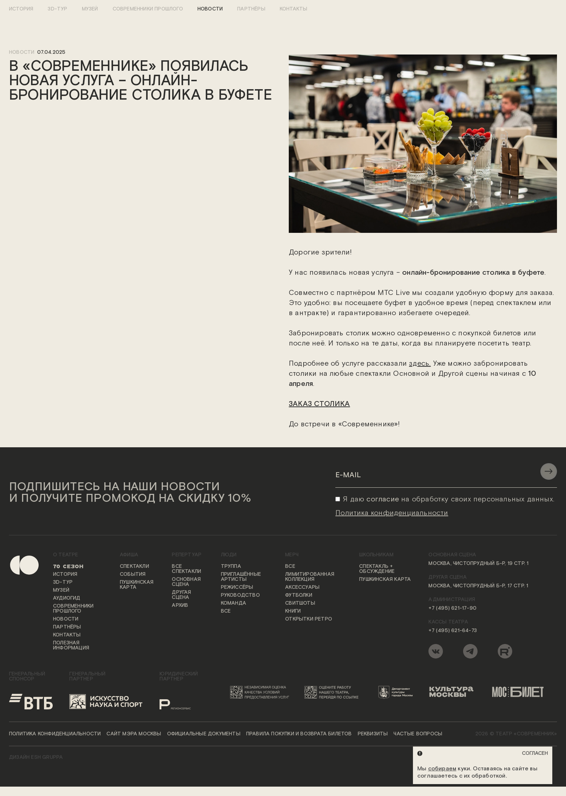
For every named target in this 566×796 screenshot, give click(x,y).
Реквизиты (373, 734)
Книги (293, 611)
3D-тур (57, 9)
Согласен (535, 753)
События (132, 574)
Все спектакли (186, 569)
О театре (65, 555)
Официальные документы (203, 734)
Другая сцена (181, 595)
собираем (442, 769)
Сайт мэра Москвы (133, 734)
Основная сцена (186, 582)
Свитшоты (300, 603)
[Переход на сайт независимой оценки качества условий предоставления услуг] (261, 692)
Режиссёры (237, 587)
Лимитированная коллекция (309, 577)
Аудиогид (66, 598)
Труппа (231, 566)
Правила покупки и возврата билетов (299, 734)
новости (21, 52)
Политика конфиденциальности (55, 734)
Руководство (240, 595)
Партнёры (251, 9)
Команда (233, 603)
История (21, 9)
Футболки (298, 595)
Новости (210, 9)
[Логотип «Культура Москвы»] (454, 692)
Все (226, 611)
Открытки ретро (308, 619)
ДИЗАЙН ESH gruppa (36, 757)
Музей (90, 9)
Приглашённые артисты (241, 577)
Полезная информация (71, 646)
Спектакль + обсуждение (377, 569)
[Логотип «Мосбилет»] (521, 692)
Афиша (129, 555)
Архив (180, 605)
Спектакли (134, 566)
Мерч (292, 555)
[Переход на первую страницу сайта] (18, 607)
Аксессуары (302, 587)
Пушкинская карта (136, 585)
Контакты (294, 9)
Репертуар (186, 555)
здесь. (420, 364)
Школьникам (376, 555)
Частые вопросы (417, 734)
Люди (229, 555)
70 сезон (68, 566)
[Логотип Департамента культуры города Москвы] (398, 692)
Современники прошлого (148, 9)
